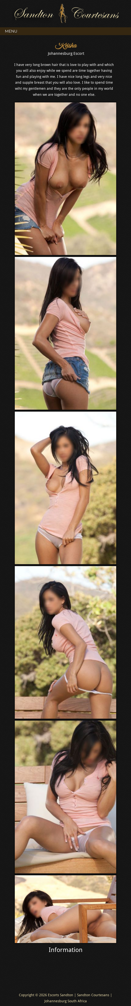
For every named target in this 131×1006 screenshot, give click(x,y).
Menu (11, 31)
